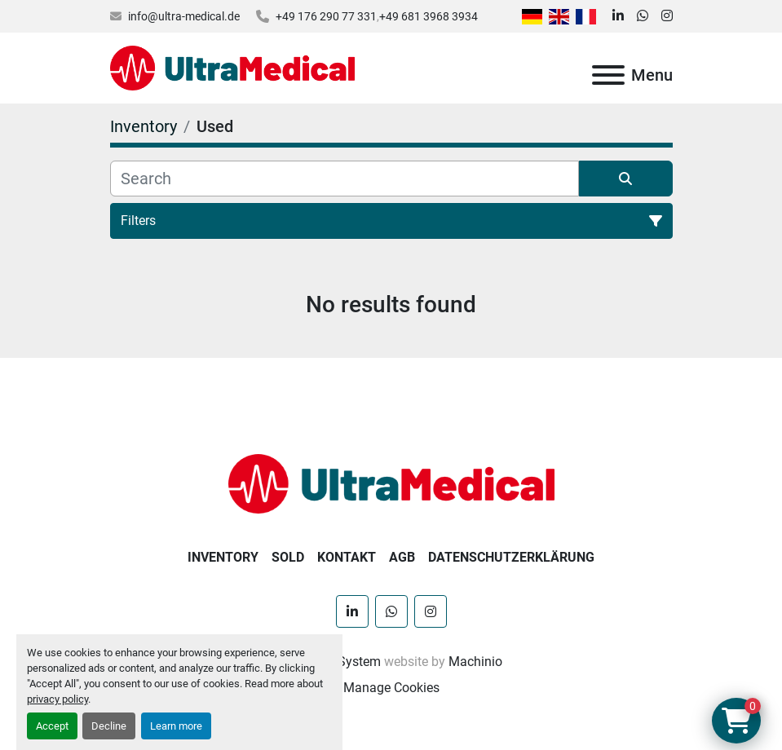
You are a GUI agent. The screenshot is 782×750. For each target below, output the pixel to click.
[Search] (344, 178)
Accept (52, 726)
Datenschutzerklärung (511, 557)
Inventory (223, 557)
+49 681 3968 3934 (428, 16)
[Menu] (608, 75)
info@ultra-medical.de (184, 16)
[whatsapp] (642, 16)
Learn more (176, 726)
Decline (108, 726)
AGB (402, 557)
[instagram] (667, 16)
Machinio (475, 661)
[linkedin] (618, 16)
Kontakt (346, 557)
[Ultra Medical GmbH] (391, 483)
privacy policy (57, 699)
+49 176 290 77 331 (326, 16)
